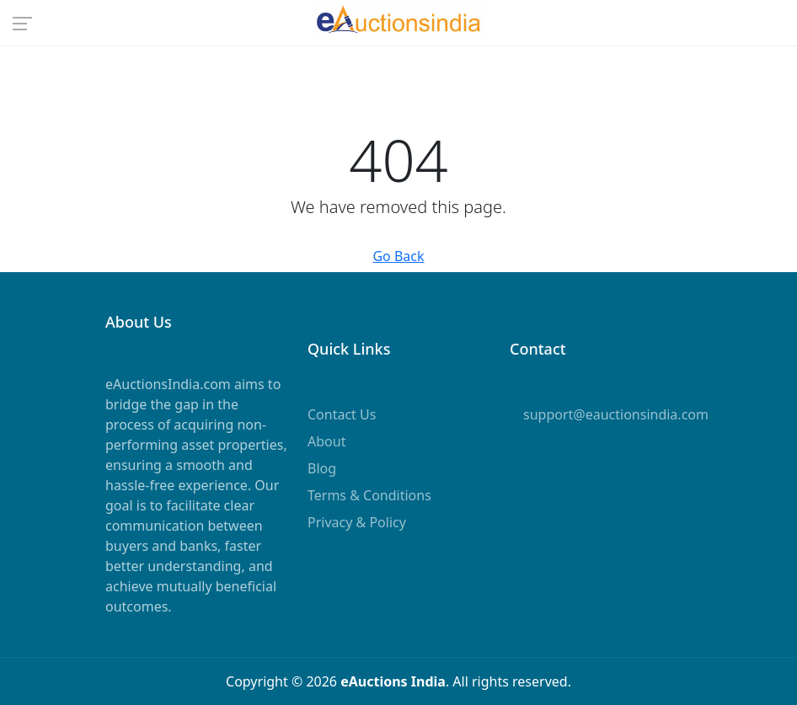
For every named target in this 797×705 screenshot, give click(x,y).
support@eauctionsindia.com (616, 414)
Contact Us (342, 414)
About (326, 441)
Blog (322, 468)
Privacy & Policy (357, 522)
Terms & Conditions (369, 495)
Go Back (398, 256)
